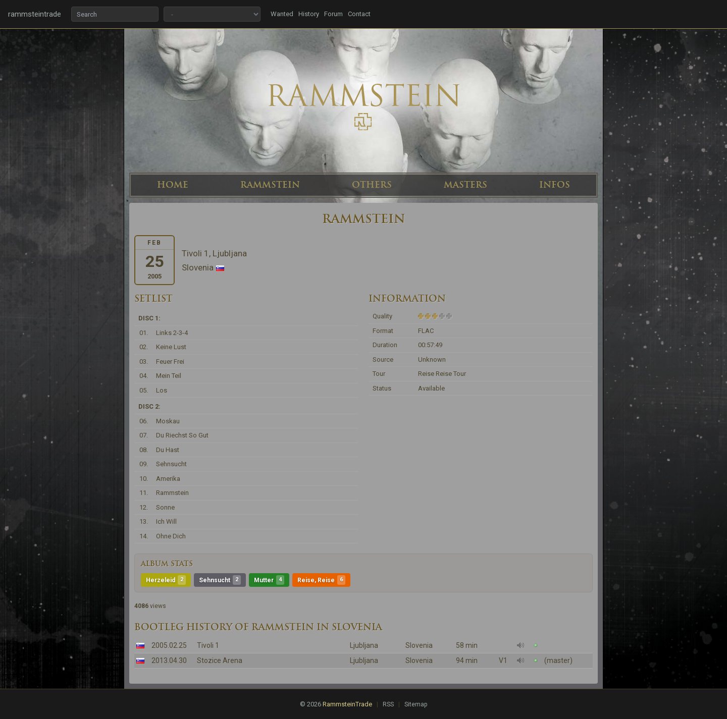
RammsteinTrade (347, 704)
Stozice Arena (219, 660)
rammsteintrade (34, 14)
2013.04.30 (169, 660)
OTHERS (372, 184)
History (308, 14)
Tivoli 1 (208, 645)
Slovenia (419, 645)
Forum (333, 14)
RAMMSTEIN (270, 184)
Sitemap (415, 704)
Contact (359, 14)
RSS (388, 704)
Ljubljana (364, 645)
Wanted (282, 14)
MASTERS (465, 184)
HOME (172, 184)
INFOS (554, 184)
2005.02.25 (169, 645)
